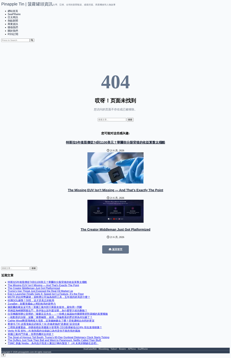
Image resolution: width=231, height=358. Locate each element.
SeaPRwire (14, 14)
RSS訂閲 (13, 34)
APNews (132, 349)
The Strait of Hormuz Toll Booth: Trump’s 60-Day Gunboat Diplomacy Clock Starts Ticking (58, 337)
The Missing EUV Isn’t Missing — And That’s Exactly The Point (115, 190)
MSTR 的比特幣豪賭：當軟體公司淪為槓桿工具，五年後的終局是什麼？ (49, 297)
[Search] (32, 40)
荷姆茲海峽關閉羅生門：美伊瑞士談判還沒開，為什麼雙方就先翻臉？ (47, 310)
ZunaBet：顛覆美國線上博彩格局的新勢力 (32, 303)
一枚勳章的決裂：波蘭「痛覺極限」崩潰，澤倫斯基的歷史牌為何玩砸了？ (50, 317)
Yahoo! (114, 349)
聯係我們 (13, 27)
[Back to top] (3, 355)
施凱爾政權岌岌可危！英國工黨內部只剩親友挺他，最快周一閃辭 (45, 307)
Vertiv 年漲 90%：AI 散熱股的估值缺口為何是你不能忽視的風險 (44, 330)
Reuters (122, 349)
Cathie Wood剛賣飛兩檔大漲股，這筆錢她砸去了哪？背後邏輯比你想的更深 (51, 320)
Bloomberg (104, 349)
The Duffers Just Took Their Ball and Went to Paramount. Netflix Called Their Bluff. (54, 340)
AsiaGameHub (90, 349)
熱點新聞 (13, 20)
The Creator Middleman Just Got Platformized (115, 229)
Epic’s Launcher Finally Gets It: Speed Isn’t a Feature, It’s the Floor (46, 294)
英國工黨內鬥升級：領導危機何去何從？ (31, 334)
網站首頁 (13, 11)
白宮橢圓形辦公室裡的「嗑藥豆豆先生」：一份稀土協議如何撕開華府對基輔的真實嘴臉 (58, 314)
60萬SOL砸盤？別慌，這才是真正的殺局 (31, 300)
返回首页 (115, 249)
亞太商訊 (13, 17)
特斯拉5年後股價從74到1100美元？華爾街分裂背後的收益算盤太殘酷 (115, 142)
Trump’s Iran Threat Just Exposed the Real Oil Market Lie (40, 291)
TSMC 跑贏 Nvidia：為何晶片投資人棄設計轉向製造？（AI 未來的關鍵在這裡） (53, 343)
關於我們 (13, 30)
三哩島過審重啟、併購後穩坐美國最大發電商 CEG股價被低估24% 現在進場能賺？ (55, 327)
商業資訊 (13, 24)
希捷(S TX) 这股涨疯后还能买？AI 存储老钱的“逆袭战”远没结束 (44, 324)
